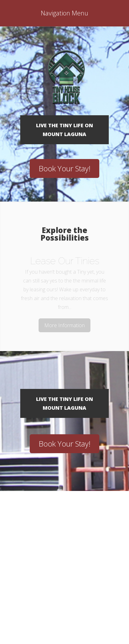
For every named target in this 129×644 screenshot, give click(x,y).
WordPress (78, 611)
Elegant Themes (77, 602)
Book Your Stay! (64, 168)
